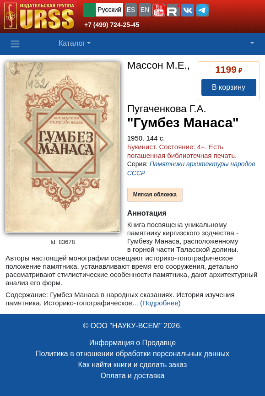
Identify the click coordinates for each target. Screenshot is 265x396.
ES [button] (131, 9)
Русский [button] (109, 9)
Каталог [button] (72, 43)
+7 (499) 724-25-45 (111, 24)
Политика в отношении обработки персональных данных (132, 354)
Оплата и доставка (133, 376)
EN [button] (145, 9)
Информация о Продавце (132, 343)
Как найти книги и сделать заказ (132, 365)
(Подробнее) (160, 303)
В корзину (228, 87)
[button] (158, 10)
